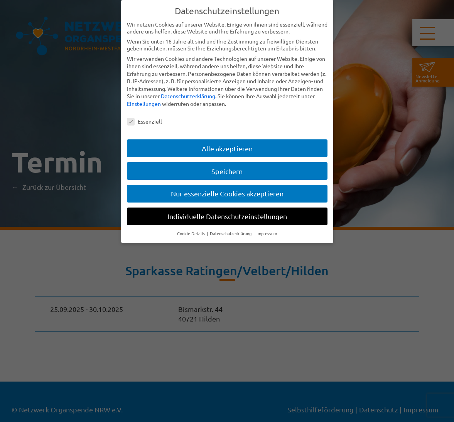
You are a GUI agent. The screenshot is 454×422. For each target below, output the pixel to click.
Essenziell (144, 121)
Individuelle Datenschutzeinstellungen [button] (227, 216)
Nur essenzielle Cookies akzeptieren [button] (227, 193)
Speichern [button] (227, 171)
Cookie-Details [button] (191, 233)
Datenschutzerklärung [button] (231, 233)
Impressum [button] (267, 233)
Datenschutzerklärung (188, 95)
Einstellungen (144, 103)
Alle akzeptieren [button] (227, 148)
